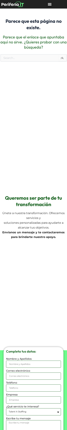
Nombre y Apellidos (19, 358)
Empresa (12, 394)
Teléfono (11, 382)
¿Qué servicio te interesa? (22, 406)
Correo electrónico (18, 370)
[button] (50, 4)
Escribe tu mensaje (18, 418)
